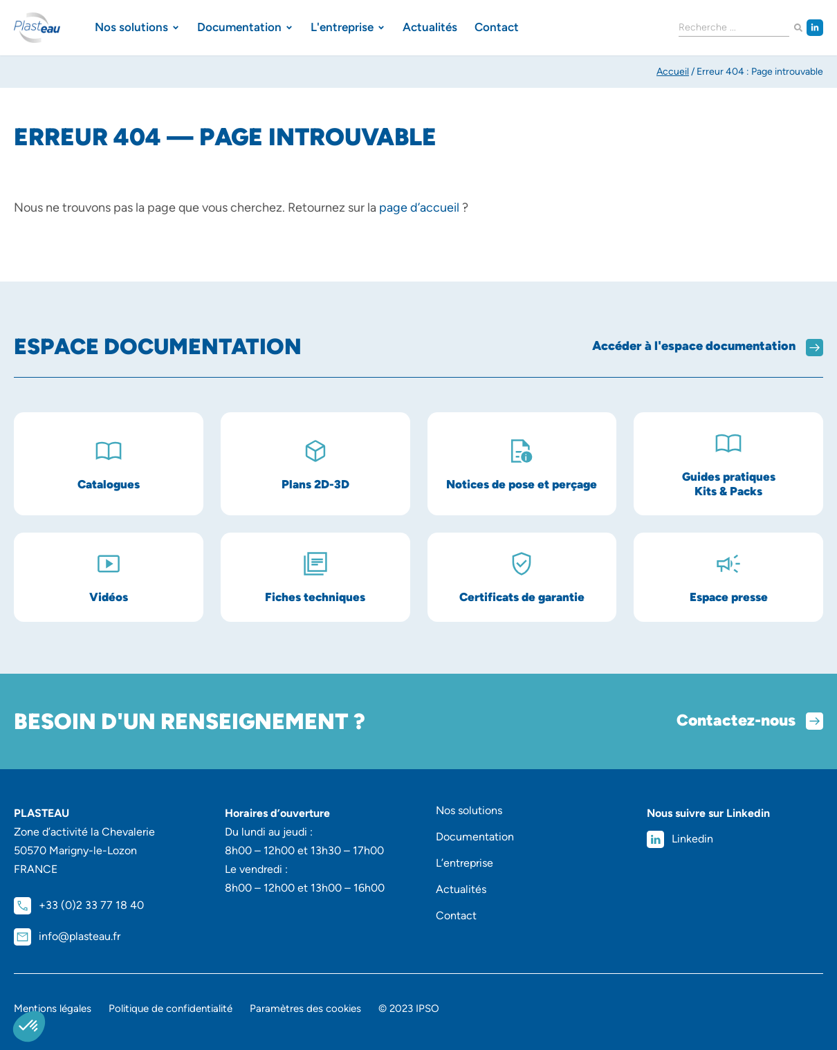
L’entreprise (464, 862)
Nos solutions (469, 810)
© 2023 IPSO (408, 1008)
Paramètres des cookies (305, 1008)
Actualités (461, 889)
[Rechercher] (798, 28)
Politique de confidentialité (170, 1008)
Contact (456, 915)
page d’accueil (419, 207)
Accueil (672, 71)
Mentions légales (52, 1008)
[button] (29, 1026)
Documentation (475, 836)
